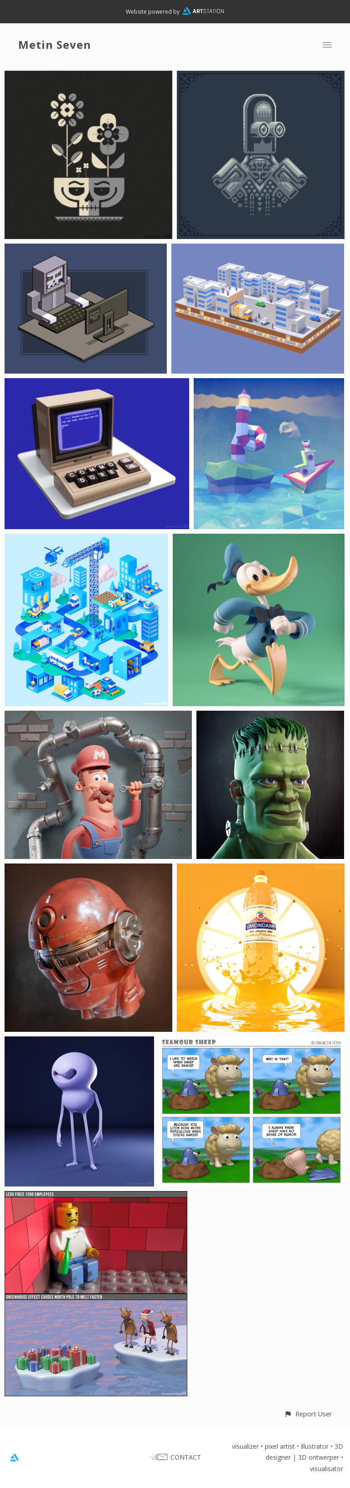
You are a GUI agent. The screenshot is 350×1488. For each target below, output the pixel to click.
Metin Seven (54, 44)
